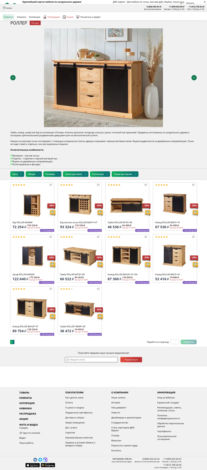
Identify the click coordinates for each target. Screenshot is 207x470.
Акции (68, 29)
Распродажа (51, 29)
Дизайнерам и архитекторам (103, 417)
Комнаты (54, 19)
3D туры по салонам (175, 402)
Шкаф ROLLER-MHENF (23, 294)
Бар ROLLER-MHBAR (22, 242)
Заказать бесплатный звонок (192, 28)
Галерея (169, 397)
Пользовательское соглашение (136, 438)
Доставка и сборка (23, 8)
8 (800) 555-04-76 (154, 6)
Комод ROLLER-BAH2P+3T (25, 346)
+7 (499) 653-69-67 (176, 6)
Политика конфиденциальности (138, 417)
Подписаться (131, 379)
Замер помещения (59, 422)
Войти (178, 19)
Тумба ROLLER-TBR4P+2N (72, 346)
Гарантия (55, 432)
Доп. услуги (56, 427)
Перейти (188, 362)
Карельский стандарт (138, 402)
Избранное (189, 19)
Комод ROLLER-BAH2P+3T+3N (122, 294)
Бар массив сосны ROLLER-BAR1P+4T (78, 242)
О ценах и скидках (59, 407)
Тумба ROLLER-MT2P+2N (72, 294)
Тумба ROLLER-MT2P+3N (120, 242)
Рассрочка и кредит (51, 8)
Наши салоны (78, 8)
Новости (92, 412)
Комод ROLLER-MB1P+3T (167, 242)
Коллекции (34, 28)
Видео (168, 407)
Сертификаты (133, 431)
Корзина (200, 19)
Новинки (8, 28)
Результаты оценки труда (101, 445)
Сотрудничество (96, 422)
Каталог (36, 19)
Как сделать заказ (59, 397)
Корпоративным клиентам (63, 437)
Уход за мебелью (135, 397)
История (92, 402)
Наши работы (172, 412)
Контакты (93, 450)
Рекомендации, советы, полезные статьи (139, 409)
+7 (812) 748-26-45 (196, 6)
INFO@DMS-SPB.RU (122, 458)
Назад (9, 34)
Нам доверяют (95, 407)
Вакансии (93, 440)
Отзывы (65, 8)
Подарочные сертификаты (63, 412)
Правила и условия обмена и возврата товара (65, 444)
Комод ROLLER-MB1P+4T (167, 294)
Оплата (36, 8)
